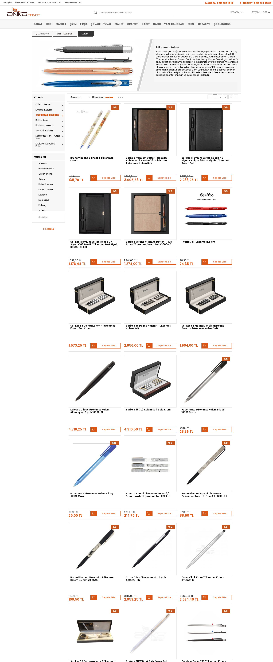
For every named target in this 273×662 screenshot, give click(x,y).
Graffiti (132, 24)
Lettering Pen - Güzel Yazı (48, 137)
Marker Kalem (40, 601)
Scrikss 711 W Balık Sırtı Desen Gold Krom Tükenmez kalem (220, 416)
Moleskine (41, 200)
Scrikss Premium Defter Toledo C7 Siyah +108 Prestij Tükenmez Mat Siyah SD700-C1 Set (220, 149)
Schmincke (224, 551)
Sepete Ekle (100, 161)
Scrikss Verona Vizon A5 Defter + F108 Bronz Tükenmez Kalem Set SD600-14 (88, 216)
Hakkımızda (143, 585)
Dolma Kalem (44, 109)
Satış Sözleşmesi (77, 591)
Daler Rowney (43, 184)
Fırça (83, 24)
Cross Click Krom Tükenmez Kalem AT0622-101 (132, 416)
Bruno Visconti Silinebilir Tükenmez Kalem (85, 148)
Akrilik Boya (39, 591)
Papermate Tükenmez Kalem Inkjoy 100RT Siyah (220, 282)
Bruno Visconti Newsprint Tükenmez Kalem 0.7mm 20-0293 (220, 350)
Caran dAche (43, 174)
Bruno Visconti (44, 168)
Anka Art (40, 163)
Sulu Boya (38, 585)
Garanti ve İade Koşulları (80, 596)
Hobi (49, 24)
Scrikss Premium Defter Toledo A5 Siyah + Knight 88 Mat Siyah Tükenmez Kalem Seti (175, 149)
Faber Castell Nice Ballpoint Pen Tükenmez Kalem (176, 483)
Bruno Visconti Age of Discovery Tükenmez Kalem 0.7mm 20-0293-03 (175, 350)
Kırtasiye (203, 24)
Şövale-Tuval (40, 606)
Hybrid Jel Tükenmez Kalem (131, 213)
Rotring (40, 205)
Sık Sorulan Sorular (49, 2)
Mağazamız (143, 591)
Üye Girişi (107, 591)
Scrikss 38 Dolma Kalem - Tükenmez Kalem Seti (218, 215)
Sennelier (177, 554)
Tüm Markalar (73, 2)
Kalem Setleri (43, 104)
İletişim (7, 2)
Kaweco (40, 195)
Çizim (73, 24)
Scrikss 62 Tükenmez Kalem (219, 482)
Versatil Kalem (44, 130)
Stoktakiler (41, 217)
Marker (61, 24)
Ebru (191, 24)
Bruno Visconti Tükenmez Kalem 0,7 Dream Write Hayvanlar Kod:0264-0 (130, 350)
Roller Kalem (43, 120)
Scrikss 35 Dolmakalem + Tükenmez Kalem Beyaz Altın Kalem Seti (176, 417)
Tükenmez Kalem (47, 115)
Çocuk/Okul (222, 24)
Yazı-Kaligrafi (174, 24)
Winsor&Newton (112, 554)
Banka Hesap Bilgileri (78, 585)
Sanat (38, 24)
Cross (39, 179)
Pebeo (190, 554)
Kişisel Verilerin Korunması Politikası (81, 602)
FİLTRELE (48, 229)
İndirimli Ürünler (24, 2)
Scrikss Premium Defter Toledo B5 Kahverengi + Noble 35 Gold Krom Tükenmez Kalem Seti (129, 149)
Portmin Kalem (44, 125)
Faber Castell (43, 189)
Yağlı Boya (39, 596)
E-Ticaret (126, 657)
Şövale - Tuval (101, 24)
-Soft (117, 657)
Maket (119, 24)
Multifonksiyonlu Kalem (45, 145)
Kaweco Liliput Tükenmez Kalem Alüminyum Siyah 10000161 (130, 283)
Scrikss (40, 210)
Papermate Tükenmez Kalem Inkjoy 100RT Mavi (88, 349)
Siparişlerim (108, 601)
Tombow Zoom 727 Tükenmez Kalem (82, 483)
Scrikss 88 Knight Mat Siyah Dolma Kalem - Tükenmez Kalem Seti (87, 283)
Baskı (157, 24)
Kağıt (146, 24)
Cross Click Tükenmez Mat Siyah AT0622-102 (87, 416)
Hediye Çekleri (145, 601)
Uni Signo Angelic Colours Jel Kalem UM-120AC (132, 483)
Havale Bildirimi (110, 596)
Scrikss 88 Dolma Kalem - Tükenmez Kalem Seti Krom (175, 215)
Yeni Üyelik (108, 585)
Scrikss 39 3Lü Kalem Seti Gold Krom (174, 282)
